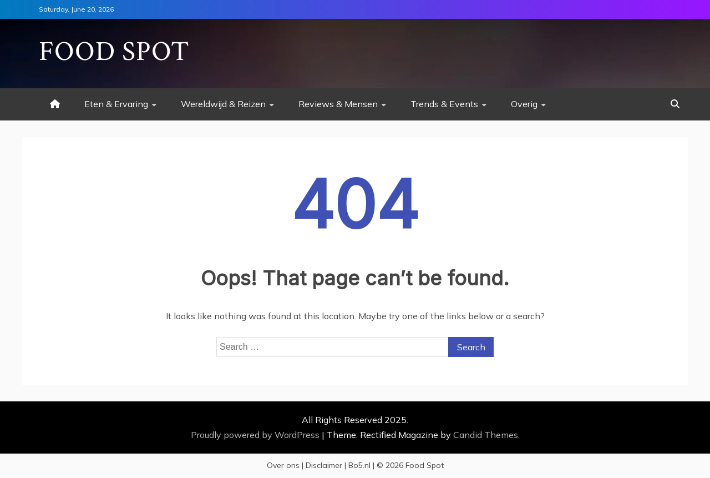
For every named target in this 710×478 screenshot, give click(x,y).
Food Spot (114, 52)
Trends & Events (444, 103)
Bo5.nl (359, 465)
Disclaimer (324, 465)
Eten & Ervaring (116, 103)
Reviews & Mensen (338, 103)
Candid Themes (485, 434)
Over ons (283, 465)
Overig (524, 103)
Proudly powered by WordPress (256, 434)
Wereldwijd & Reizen (223, 103)
